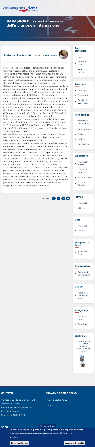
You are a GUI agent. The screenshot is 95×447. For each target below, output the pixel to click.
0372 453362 (15, 404)
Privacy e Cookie (82, 63)
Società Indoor (84, 177)
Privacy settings (47, 426)
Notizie (81, 139)
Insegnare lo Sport (83, 252)
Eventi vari (83, 324)
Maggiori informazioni (63, 433)
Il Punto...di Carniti (83, 70)
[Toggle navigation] (90, 8)
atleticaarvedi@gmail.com (20, 407)
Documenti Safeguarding (84, 273)
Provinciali (82, 203)
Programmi (83, 95)
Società (81, 208)
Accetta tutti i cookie (74, 443)
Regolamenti (84, 144)
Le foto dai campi (82, 317)
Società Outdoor (82, 183)
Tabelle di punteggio (83, 101)
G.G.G (80, 134)
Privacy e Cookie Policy (56, 400)
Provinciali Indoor (82, 163)
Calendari (82, 90)
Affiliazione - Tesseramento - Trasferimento (84, 125)
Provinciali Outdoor (82, 170)
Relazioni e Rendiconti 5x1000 (83, 296)
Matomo (16, 438)
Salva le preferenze (19, 443)
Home (81, 57)
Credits (49, 405)
